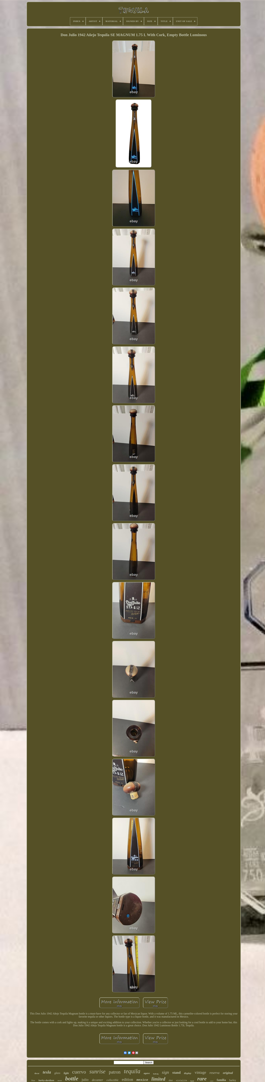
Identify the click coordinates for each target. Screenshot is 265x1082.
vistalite (181, 1080)
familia (221, 1080)
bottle (71, 1078)
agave (147, 1073)
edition (127, 1079)
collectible (112, 1080)
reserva (215, 1073)
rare (202, 1079)
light (66, 1073)
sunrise (97, 1071)
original (228, 1073)
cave (211, 1081)
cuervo (79, 1072)
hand (192, 1081)
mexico (142, 1080)
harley (232, 1080)
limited (158, 1079)
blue (33, 1080)
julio (85, 1079)
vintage (200, 1072)
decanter (97, 1080)
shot (171, 1080)
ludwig (156, 1074)
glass (57, 1073)
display (187, 1073)
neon (59, 1080)
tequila (132, 1071)
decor (36, 1073)
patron (115, 1072)
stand (176, 1073)
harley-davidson (46, 1080)
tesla (47, 1072)
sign (165, 1072)
